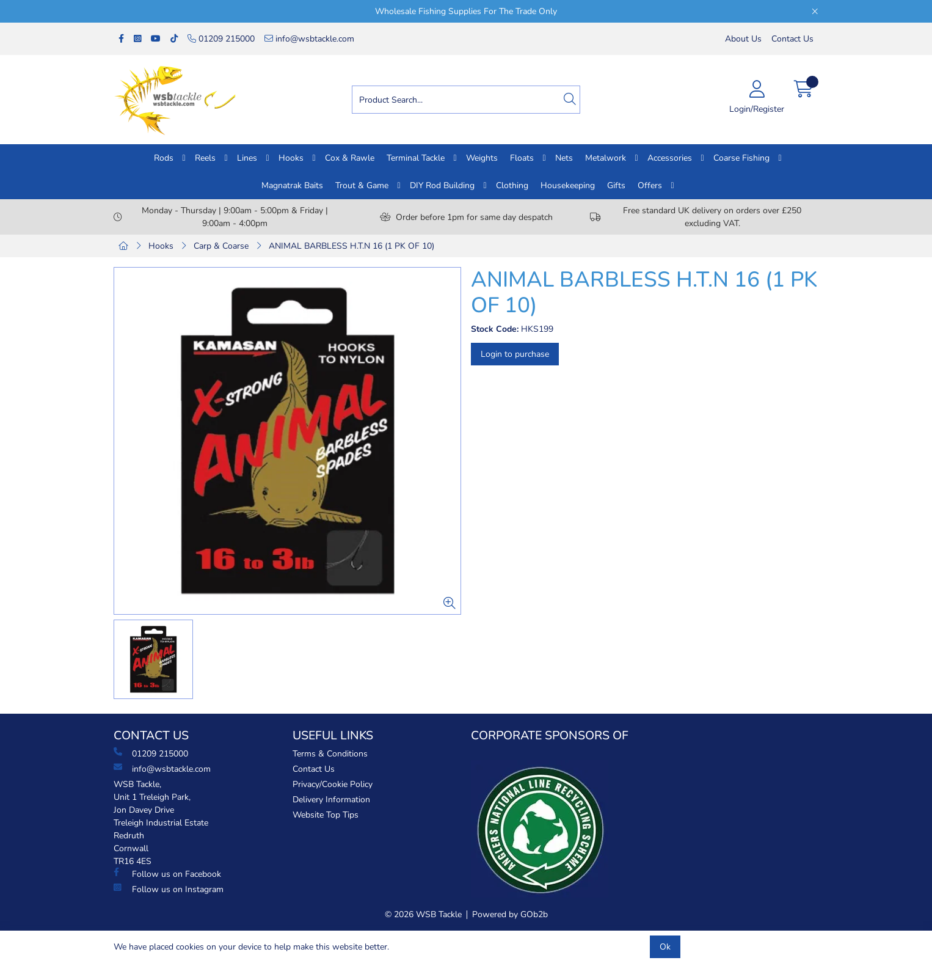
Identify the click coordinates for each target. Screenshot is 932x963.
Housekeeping (568, 185)
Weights (482, 158)
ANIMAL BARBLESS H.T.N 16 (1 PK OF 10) (351, 246)
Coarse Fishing (741, 158)
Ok (665, 947)
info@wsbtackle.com (309, 39)
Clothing (512, 185)
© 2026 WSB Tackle (423, 914)
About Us (743, 39)
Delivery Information (331, 799)
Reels (205, 158)
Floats (522, 158)
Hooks (291, 158)
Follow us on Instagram (169, 889)
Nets (564, 158)
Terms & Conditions (330, 754)
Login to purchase (515, 354)
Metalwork (605, 158)
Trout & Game (361, 185)
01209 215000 (221, 39)
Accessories (669, 158)
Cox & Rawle (349, 158)
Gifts (616, 185)
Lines (247, 158)
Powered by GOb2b (510, 914)
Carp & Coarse (221, 246)
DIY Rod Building (442, 185)
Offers (650, 185)
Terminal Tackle (416, 158)
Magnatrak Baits (292, 185)
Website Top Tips (326, 815)
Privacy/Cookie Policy (333, 784)
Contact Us (792, 39)
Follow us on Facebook (167, 874)
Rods (163, 158)
